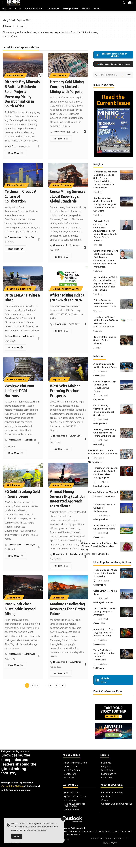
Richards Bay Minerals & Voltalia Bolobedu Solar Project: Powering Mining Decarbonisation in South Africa (22, 93)
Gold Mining (60, 75)
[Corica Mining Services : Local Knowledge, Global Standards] (61, 257)
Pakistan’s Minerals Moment (103, 492)
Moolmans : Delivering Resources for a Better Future (67, 609)
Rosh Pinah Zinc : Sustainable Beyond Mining (20, 609)
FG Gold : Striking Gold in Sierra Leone (22, 493)
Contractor (59, 597)
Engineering (99, 399)
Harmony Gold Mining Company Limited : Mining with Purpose (67, 86)
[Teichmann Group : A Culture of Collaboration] (15, 248)
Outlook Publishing (12, 786)
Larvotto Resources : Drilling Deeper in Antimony (104, 611)
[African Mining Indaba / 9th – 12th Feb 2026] (61, 330)
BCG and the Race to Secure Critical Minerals (104, 340)
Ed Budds (74, 245)
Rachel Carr (29, 237)
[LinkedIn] (113, 680)
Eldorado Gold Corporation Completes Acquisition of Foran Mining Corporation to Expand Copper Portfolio (105, 231)
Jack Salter (27, 336)
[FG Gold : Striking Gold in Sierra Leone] (15, 556)
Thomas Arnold (14, 237)
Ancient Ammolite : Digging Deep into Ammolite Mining (103, 632)
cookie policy (40, 830)
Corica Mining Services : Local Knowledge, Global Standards (67, 196)
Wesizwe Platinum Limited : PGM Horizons (19, 390)
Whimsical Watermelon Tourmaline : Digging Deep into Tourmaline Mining (99, 546)
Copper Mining (99, 584)
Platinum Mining (16, 379)
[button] (5, 3)
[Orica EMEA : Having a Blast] (15, 347)
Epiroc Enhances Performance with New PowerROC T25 (104, 303)
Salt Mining (98, 668)
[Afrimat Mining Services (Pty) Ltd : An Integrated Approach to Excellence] (61, 565)
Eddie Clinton (14, 336)
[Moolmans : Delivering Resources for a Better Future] (61, 673)
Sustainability (15, 75)
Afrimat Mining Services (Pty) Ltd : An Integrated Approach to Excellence (67, 498)
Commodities (99, 375)
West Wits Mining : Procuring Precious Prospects (65, 390)
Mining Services (16, 185)
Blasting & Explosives (20, 288)
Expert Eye (109, 496)
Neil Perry (12, 146)
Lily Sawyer (29, 544)
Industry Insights (101, 486)
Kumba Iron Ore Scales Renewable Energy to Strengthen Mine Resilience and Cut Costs (105, 204)
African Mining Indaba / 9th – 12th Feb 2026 (67, 297)
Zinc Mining (14, 597)
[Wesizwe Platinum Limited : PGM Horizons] (15, 453)
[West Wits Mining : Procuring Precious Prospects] (61, 449)
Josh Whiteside (59, 323)
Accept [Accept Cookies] (17, 837)
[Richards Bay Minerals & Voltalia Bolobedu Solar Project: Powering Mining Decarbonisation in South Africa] (15, 153)
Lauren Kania (59, 131)
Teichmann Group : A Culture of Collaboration (104, 507)
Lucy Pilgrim (75, 662)
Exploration (59, 379)
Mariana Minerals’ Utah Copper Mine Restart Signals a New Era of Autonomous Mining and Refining (105, 283)
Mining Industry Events (66, 288)
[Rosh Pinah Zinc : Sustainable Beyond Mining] (15, 665)
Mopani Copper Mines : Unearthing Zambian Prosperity (105, 573)
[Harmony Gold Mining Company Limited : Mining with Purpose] (61, 138)
